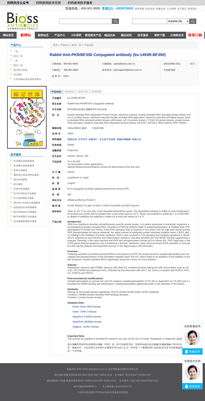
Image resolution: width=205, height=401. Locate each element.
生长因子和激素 (107, 139)
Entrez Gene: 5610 (82, 306)
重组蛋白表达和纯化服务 (26, 175)
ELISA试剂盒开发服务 (25, 193)
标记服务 (18, 184)
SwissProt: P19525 (82, 316)
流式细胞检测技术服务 (25, 221)
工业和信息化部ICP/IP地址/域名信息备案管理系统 (102, 392)
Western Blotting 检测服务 (27, 202)
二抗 (16, 60)
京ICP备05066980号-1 (85, 386)
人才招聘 (171, 8)
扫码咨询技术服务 (80, 2)
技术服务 (143, 35)
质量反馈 (160, 8)
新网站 (25, 35)
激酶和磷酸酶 (124, 139)
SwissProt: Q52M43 (83, 321)
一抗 (16, 51)
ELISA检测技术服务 (24, 198)
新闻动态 (43, 35)
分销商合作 (177, 35)
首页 (55, 45)
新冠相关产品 (93, 35)
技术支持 (150, 8)
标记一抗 (18, 56)
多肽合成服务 (20, 170)
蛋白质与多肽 (20, 70)
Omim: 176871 (80, 311)
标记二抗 (18, 65)
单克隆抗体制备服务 (24, 165)
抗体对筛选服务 (22, 188)
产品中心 (59, 35)
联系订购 (195, 35)
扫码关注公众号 (18, 2)
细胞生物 (72, 139)
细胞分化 (136, 139)
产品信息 (56, 91)
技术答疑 (139, 8)
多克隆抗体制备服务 (24, 161)
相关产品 (83, 91)
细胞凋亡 (93, 139)
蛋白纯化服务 (20, 179)
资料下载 (159, 35)
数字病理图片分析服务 (25, 216)
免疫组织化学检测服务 (25, 207)
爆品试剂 (126, 35)
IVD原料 (76, 35)
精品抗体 (109, 35)
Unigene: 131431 (81, 326)
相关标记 (69, 91)
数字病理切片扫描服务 (25, 212)
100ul (66, 76)
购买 (192, 63)
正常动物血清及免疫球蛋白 (27, 79)
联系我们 (192, 8)
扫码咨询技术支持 (48, 2)
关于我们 (181, 8)
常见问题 (96, 91)
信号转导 (82, 139)
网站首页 (8, 35)
